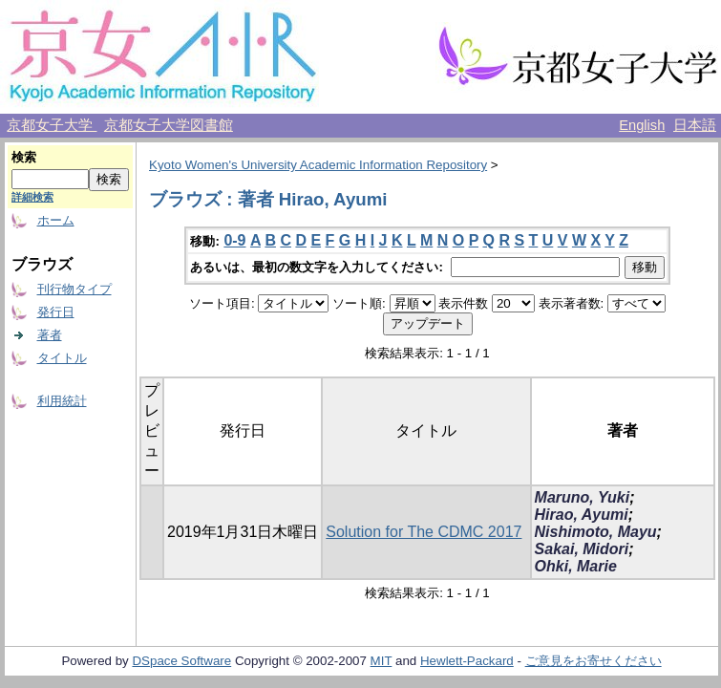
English (642, 125)
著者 (49, 335)
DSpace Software (181, 661)
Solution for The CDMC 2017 (423, 532)
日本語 (694, 125)
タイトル (62, 358)
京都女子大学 (51, 125)
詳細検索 (32, 197)
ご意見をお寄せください (593, 661)
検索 (23, 157)
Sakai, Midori (582, 549)
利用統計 (62, 401)
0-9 (234, 240)
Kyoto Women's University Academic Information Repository (318, 165)
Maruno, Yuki (582, 497)
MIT (381, 661)
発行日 (55, 312)
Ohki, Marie (576, 566)
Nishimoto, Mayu (596, 532)
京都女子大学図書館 (168, 125)
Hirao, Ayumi (581, 514)
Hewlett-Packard (467, 661)
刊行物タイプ (74, 289)
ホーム (55, 220)
